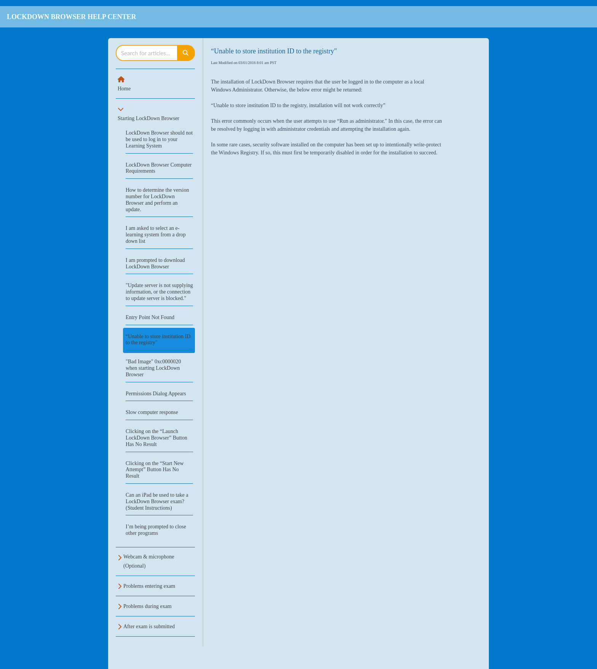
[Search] (186, 53)
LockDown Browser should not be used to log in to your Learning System (159, 139)
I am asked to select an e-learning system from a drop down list (156, 234)
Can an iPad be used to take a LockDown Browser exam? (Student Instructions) (157, 501)
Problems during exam (147, 606)
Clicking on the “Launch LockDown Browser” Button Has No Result (156, 437)
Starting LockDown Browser (148, 118)
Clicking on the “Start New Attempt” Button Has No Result (155, 469)
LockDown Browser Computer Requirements (159, 168)
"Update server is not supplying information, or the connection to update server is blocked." (159, 291)
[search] (147, 53)
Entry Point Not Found (150, 317)
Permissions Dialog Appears (156, 393)
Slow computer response (152, 412)
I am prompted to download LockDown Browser (155, 263)
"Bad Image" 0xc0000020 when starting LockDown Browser (153, 368)
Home (124, 88)
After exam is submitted (149, 626)
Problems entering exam (149, 586)
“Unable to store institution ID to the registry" (158, 340)
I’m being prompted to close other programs (156, 530)
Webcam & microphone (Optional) (148, 561)
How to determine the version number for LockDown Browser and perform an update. (157, 199)
